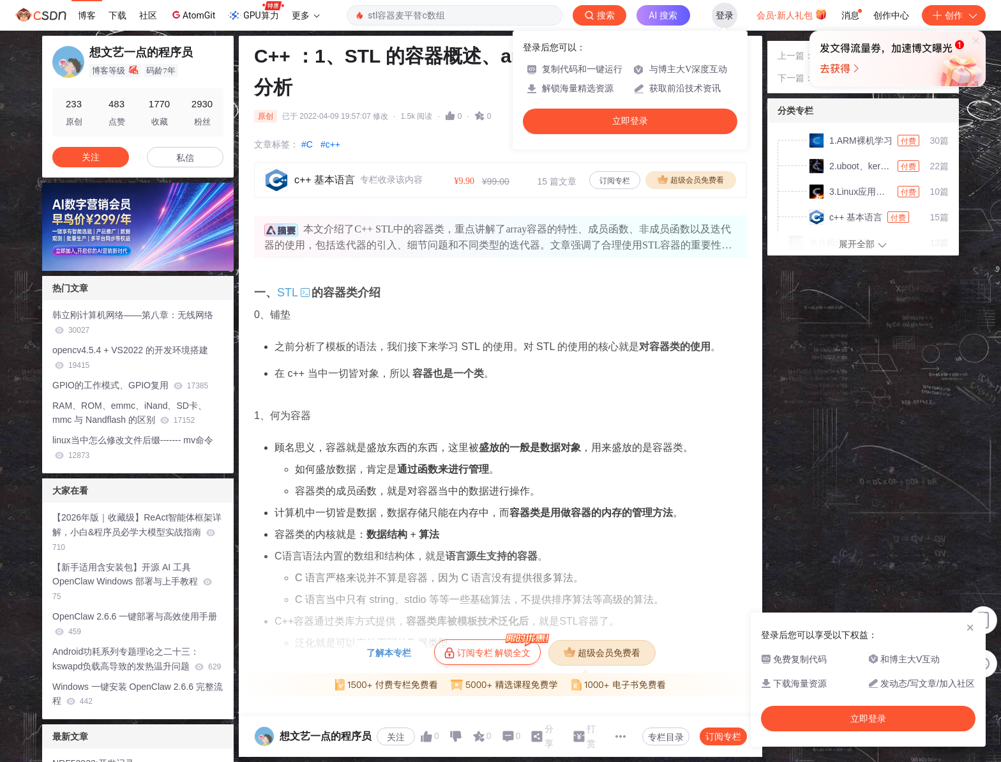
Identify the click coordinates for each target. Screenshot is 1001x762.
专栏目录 (666, 737)
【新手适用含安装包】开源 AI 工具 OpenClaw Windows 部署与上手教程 (132, 582)
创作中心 (891, 15)
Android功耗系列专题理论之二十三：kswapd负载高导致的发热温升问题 (136, 658)
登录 (725, 15)
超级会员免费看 (691, 179)
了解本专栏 (388, 653)
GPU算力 (255, 11)
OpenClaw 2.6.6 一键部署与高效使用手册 (134, 623)
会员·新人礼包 (791, 14)
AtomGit (192, 15)
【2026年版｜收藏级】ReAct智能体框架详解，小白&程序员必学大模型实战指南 (137, 532)
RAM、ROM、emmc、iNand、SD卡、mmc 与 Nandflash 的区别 (129, 412)
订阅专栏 (614, 180)
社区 (148, 15)
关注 (396, 737)
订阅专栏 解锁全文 (492, 649)
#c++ (330, 144)
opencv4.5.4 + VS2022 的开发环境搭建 (130, 357)
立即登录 (630, 121)
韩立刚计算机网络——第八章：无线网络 (132, 322)
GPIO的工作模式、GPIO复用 (130, 385)
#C (307, 144)
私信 (185, 158)
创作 (954, 15)
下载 (117, 15)
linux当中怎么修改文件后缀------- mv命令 (132, 447)
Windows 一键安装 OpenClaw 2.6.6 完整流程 (137, 694)
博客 (87, 15)
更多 (306, 15)
